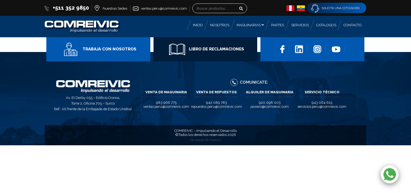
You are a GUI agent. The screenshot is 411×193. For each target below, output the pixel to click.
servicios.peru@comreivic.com (321, 107)
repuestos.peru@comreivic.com (216, 107)
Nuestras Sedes (115, 8)
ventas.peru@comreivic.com (164, 8)
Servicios (300, 25)
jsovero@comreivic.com (270, 107)
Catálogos (326, 25)
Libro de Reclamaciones (206, 49)
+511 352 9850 (71, 8)
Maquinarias (250, 25)
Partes (277, 25)
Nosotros (219, 25)
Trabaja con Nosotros (99, 49)
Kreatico (215, 140)
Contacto (352, 25)
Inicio (198, 25)
